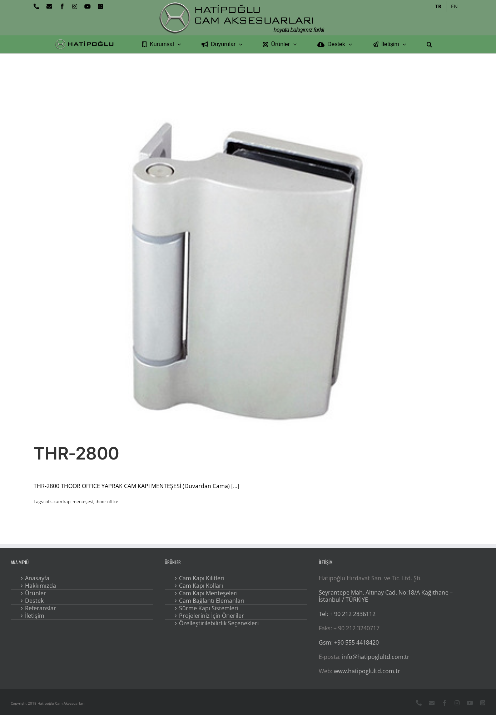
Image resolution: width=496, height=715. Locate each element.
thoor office (106, 501)
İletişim (34, 615)
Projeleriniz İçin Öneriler (211, 615)
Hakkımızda (40, 585)
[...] (235, 486)
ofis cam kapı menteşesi (69, 501)
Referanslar (40, 608)
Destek (34, 600)
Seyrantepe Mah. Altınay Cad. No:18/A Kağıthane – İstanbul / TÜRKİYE (386, 596)
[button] (429, 44)
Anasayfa (37, 578)
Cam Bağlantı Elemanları (211, 600)
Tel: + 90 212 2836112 (347, 614)
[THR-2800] (248, 271)
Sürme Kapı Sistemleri (208, 608)
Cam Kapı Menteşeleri (208, 593)
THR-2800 (76, 453)
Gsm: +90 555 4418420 (349, 642)
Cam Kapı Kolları (201, 585)
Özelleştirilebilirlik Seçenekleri (219, 623)
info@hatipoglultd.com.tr (376, 657)
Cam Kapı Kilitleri (201, 578)
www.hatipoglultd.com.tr (367, 671)
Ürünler (35, 593)
